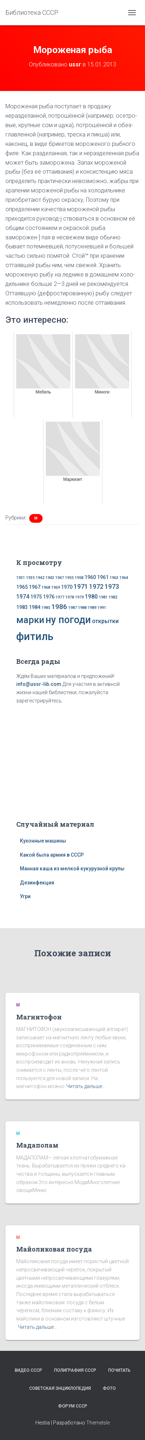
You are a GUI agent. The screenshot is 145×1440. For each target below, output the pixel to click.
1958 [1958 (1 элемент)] (79, 577)
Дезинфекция (37, 883)
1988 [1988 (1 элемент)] (82, 607)
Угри (25, 896)
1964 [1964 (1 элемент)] (123, 577)
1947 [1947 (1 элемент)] (59, 577)
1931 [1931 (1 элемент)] (20, 577)
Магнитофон (39, 1017)
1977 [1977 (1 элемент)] (60, 597)
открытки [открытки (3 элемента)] (105, 621)
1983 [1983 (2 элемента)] (22, 607)
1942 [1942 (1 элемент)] (40, 577)
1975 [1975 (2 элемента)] (36, 597)
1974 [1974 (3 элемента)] (22, 596)
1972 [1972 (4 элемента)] (96, 586)
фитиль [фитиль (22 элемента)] (34, 636)
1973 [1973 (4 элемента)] (112, 586)
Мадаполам (37, 1145)
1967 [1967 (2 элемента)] (34, 587)
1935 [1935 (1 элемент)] (30, 577)
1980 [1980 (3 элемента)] (91, 596)
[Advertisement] (72, 760)
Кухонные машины (43, 841)
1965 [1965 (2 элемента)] (22, 587)
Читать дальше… (85, 1086)
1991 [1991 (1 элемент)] (101, 607)
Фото (109, 1388)
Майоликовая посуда (54, 1249)
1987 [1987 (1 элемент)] (72, 607)
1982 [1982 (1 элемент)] (113, 597)
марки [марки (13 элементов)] (30, 619)
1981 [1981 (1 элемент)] (103, 597)
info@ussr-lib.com (38, 684)
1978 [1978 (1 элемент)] (69, 597)
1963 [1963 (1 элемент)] (114, 577)
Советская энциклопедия (60, 1388)
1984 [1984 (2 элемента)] (34, 607)
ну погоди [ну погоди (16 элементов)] (68, 620)
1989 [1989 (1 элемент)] (92, 607)
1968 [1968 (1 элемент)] (45, 587)
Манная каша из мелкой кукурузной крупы (72, 868)
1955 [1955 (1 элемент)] (69, 577)
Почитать (119, 1370)
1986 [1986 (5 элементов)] (59, 606)
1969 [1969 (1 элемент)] (55, 587)
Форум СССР (72, 1406)
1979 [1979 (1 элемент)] (79, 597)
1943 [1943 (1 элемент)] (49, 577)
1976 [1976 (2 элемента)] (48, 597)
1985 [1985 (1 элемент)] (45, 607)
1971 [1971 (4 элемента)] (81, 586)
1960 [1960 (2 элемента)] (90, 577)
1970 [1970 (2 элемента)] (66, 587)
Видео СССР (28, 1370)
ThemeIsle (98, 1423)
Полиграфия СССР (75, 1370)
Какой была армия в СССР (52, 855)
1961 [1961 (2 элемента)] (103, 577)
